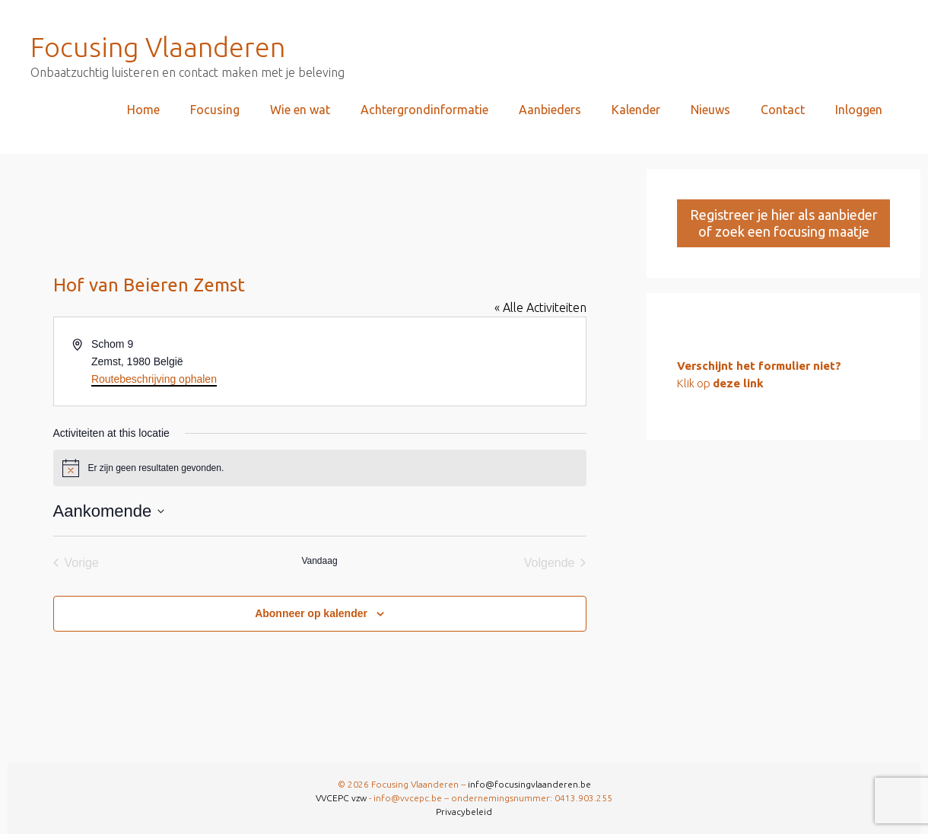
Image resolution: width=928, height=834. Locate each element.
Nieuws (710, 109)
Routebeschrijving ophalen (154, 379)
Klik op (720, 383)
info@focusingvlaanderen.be (529, 784)
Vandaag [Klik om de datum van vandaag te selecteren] (319, 560)
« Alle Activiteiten (540, 307)
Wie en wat (300, 109)
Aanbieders (550, 109)
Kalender (636, 109)
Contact (783, 109)
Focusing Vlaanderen (157, 46)
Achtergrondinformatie (424, 109)
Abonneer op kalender (311, 613)
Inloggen (858, 109)
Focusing (215, 109)
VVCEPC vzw (342, 798)
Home (143, 109)
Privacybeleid (464, 811)
